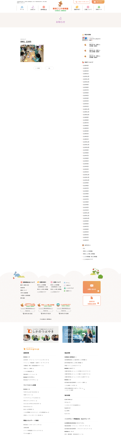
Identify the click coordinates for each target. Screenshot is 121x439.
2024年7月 (86, 123)
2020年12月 (86, 213)
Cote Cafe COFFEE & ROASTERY (31, 403)
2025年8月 (86, 87)
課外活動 (22, 298)
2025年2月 (86, 103)
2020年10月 (86, 218)
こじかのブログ (69, 288)
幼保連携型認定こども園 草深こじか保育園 (75, 360)
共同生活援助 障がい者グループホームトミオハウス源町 (74, 389)
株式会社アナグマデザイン (29, 380)
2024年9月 (86, 117)
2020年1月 (86, 240)
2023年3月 (86, 166)
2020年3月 (86, 234)
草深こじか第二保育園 (89, 254)
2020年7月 (86, 226)
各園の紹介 (77, 8)
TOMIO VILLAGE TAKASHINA (30, 392)
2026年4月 (86, 65)
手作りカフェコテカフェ (29, 400)
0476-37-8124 (46, 313)
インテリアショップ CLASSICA (31, 397)
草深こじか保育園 (87, 251)
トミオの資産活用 (27, 371)
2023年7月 (86, 155)
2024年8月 (86, 120)
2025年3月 (86, 101)
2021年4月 (86, 204)
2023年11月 (86, 144)
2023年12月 (86, 142)
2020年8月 (86, 224)
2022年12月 (86, 174)
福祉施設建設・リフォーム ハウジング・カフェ (76, 425)
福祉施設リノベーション (29, 374)
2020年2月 (86, 237)
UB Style (67, 402)
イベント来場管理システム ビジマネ (32, 430)
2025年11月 (86, 79)
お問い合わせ (98, 2)
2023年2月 (86, 169)
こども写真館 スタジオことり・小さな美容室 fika (35, 412)
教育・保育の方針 (24, 285)
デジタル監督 (26, 433)
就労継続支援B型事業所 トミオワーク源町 (75, 382)
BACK (39, 68)
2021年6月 (86, 202)
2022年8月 (86, 185)
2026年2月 (86, 71)
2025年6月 (86, 93)
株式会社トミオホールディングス (31, 424)
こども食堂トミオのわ (70, 385)
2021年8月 (86, 196)
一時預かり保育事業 (25, 295)
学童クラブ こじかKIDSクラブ (72, 365)
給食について (23, 290)
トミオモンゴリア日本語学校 (72, 405)
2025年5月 (86, 95)
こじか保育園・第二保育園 (90, 256)
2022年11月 (86, 177)
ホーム (22, 8)
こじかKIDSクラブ (88, 259)
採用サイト (99, 8)
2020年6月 (86, 229)
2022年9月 (86, 183)
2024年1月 (86, 139)
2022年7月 (86, 188)
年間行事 (22, 287)
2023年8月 (86, 153)
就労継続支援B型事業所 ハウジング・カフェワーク (77, 428)
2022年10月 (86, 180)
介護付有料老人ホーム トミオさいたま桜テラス (76, 377)
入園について (88, 8)
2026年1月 (86, 73)
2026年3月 (86, 68)
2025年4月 (86, 98)
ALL (49, 68)
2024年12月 (86, 109)
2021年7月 (86, 199)
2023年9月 (86, 150)
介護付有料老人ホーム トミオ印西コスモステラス (77, 371)
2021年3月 (86, 207)
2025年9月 (86, 84)
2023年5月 (86, 161)
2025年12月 (86, 76)
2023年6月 (86, 158)
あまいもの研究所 (27, 409)
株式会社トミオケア (69, 368)
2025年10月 (86, 82)
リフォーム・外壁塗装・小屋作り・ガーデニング (35, 362)
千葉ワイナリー (27, 395)
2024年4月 (86, 131)
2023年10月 (86, 147)
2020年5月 (86, 232)
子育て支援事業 (24, 293)
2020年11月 (86, 215)
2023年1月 (86, 172)
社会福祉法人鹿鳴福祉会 (70, 357)
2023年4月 (86, 164)
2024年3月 (86, 133)
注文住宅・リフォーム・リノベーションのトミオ (35, 360)
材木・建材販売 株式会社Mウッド (73, 434)
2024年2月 (86, 136)
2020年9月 (86, 221)
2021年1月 (86, 210)
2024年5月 (86, 128)
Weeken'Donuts (27, 406)
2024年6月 (86, 125)
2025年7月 (86, 90)
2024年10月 (86, 114)
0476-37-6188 (63, 313)
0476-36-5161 (27, 313)
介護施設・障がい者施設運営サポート (32, 365)
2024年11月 (86, 112)
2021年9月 (86, 193)
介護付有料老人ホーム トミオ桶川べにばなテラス (77, 374)
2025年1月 (86, 106)
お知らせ (32, 8)
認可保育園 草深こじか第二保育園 (73, 362)
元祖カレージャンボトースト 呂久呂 (32, 415)
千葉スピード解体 (27, 368)
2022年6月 (86, 191)
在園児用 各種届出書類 (92, 300)
